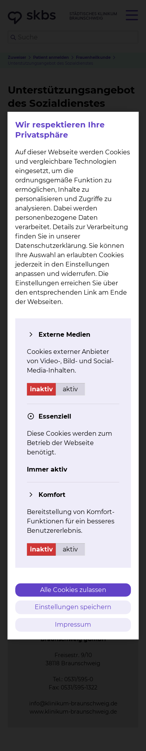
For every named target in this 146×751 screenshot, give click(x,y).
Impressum (73, 624)
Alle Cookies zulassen (73, 589)
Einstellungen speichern (73, 607)
